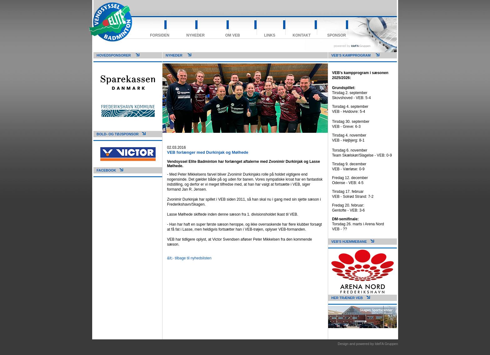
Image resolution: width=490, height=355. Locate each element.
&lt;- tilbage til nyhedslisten (189, 258)
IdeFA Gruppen (386, 344)
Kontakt (301, 35)
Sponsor (336, 35)
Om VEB (232, 35)
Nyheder (195, 35)
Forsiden (159, 35)
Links (269, 35)
